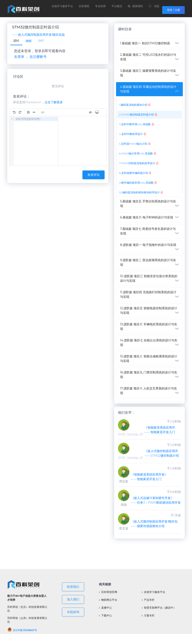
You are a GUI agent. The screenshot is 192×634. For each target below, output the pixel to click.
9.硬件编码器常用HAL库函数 (136, 182)
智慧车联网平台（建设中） (159, 607)
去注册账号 (38, 57)
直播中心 (105, 607)
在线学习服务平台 (62, 6)
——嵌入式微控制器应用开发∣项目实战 (38, 34)
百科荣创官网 (108, 592)
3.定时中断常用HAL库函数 (135, 124)
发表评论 (93, 175)
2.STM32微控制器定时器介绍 (136, 114)
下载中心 (105, 615)
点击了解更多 (53, 102)
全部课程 (84, 6)
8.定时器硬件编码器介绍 (133, 173)
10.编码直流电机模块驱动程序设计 (139, 192)
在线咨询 (73, 612)
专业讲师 (100, 6)
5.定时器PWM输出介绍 (133, 143)
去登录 (19, 57)
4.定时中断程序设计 (131, 134)
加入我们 (73, 599)
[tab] (16, 41)
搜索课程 (135, 6)
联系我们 (73, 587)
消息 (154, 6)
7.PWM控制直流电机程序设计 (137, 163)
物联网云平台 (108, 600)
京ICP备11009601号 (22, 630)
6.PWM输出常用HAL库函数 (136, 153)
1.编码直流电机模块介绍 (133, 105)
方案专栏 (148, 615)
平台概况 (116, 6)
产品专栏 (148, 600)
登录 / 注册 (173, 10)
